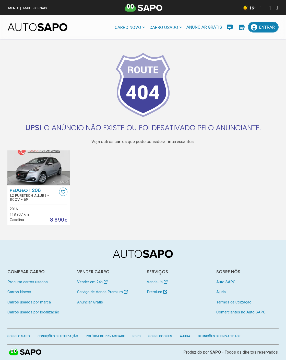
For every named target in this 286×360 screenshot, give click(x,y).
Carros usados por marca (29, 302)
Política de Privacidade (105, 336)
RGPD (137, 336)
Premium (157, 292)
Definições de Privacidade (219, 336)
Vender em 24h (92, 282)
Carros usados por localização (33, 312)
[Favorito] (63, 192)
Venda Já (157, 282)
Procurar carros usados (27, 282)
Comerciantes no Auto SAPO (241, 312)
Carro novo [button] (128, 27)
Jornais (40, 8)
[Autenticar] (270, 8)
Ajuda (221, 292)
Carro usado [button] (163, 27)
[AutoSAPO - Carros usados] (37, 27)
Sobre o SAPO (18, 336)
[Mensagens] (229, 27)
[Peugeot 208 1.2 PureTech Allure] (38, 167)
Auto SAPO (225, 282)
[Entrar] (263, 27)
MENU (13, 8)
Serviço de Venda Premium (102, 292)
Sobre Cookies (160, 336)
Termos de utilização (234, 302)
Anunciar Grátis (204, 27)
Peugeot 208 (34, 195)
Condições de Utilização (58, 336)
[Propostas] (241, 27)
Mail (27, 8)
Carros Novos (19, 292)
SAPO (215, 352)
